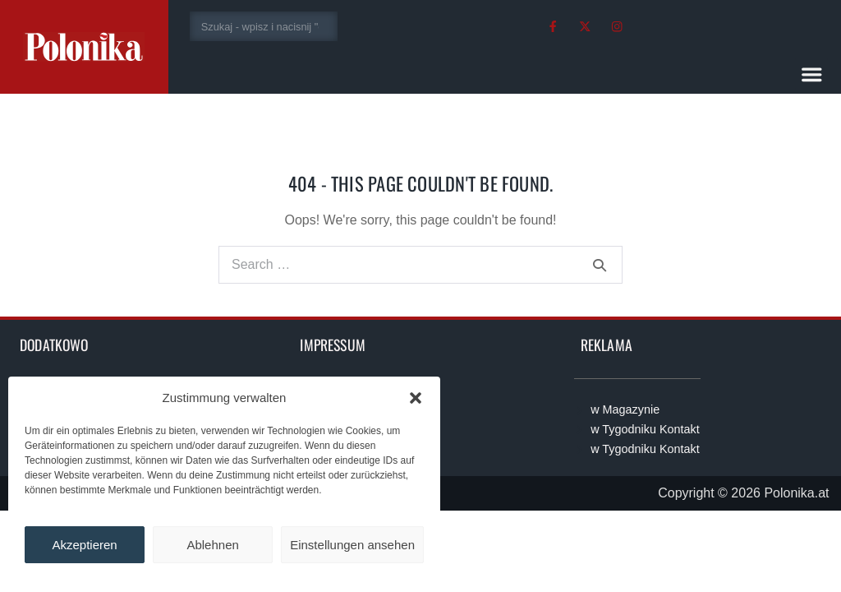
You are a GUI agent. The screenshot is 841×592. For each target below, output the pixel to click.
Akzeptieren (84, 545)
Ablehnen (212, 545)
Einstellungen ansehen (352, 545)
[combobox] (264, 26)
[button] (415, 398)
